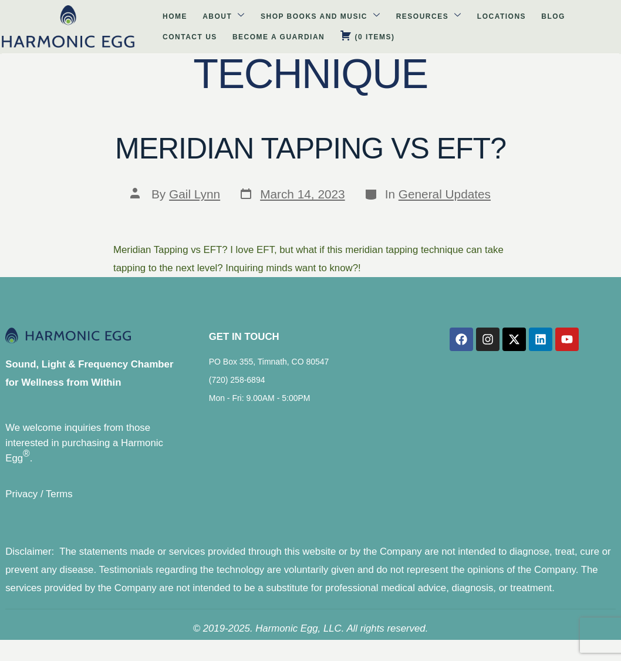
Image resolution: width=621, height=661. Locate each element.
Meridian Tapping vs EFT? (310, 148)
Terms (54, 503)
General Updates (445, 194)
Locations (373, 16)
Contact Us (460, 16)
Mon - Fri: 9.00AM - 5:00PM (258, 406)
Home (84, 16)
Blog (416, 16)
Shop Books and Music (211, 16)
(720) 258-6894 (235, 388)
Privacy (16, 503)
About (124, 16)
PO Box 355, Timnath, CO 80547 (267, 370)
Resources (310, 16)
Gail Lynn (194, 194)
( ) (99, 36)
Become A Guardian (540, 16)
